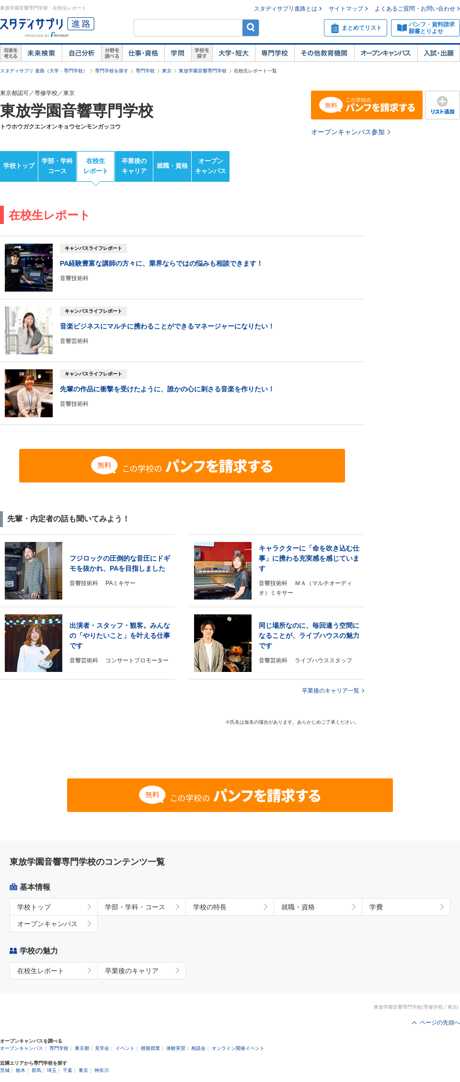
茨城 (5, 1070)
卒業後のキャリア (134, 166)
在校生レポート (95, 166)
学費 (376, 907)
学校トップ (18, 165)
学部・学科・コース (135, 907)
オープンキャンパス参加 (348, 132)
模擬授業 (150, 1048)
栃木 (20, 1070)
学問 (177, 53)
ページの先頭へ (440, 1022)
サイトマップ (346, 8)
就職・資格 (172, 165)
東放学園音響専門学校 (203, 70)
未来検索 (41, 53)
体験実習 (175, 1048)
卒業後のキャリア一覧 (330, 690)
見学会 (102, 1048)
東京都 (82, 1048)
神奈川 (101, 1070)
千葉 (67, 1070)
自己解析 (81, 53)
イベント (125, 1048)
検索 (250, 27)
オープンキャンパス (385, 53)
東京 (167, 70)
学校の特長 (210, 907)
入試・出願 (438, 53)
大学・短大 (233, 53)
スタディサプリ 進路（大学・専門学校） (44, 70)
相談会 (198, 1048)
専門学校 (274, 53)
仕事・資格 (143, 53)
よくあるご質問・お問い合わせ (415, 8)
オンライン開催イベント (238, 1048)
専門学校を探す (111, 70)
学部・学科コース (57, 166)
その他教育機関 (324, 53)
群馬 (36, 1070)
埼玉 (52, 1070)
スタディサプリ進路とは (285, 8)
